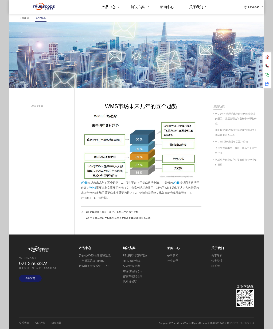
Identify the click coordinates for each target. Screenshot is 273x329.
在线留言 (30, 278)
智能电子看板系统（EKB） (95, 265)
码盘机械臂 (130, 281)
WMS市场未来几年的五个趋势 (231, 141)
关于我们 (198, 7)
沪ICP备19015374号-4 (241, 323)
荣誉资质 (217, 260)
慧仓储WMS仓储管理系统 (95, 255)
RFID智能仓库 (132, 260)
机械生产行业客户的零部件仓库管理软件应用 (236, 162)
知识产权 (40, 322)
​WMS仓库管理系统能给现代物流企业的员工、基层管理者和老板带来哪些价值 (236, 118)
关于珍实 (217, 255)
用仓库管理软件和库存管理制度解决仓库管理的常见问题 (120, 218)
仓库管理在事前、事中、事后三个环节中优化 (114, 211)
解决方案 (140, 7)
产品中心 (110, 7)
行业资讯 (42, 19)
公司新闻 (24, 19)
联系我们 (217, 265)
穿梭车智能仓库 (132, 276)
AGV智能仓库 (131, 265)
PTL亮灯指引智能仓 (135, 255)
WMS (84, 182)
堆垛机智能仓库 (132, 271)
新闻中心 (169, 7)
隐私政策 (56, 322)
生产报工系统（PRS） (93, 260)
